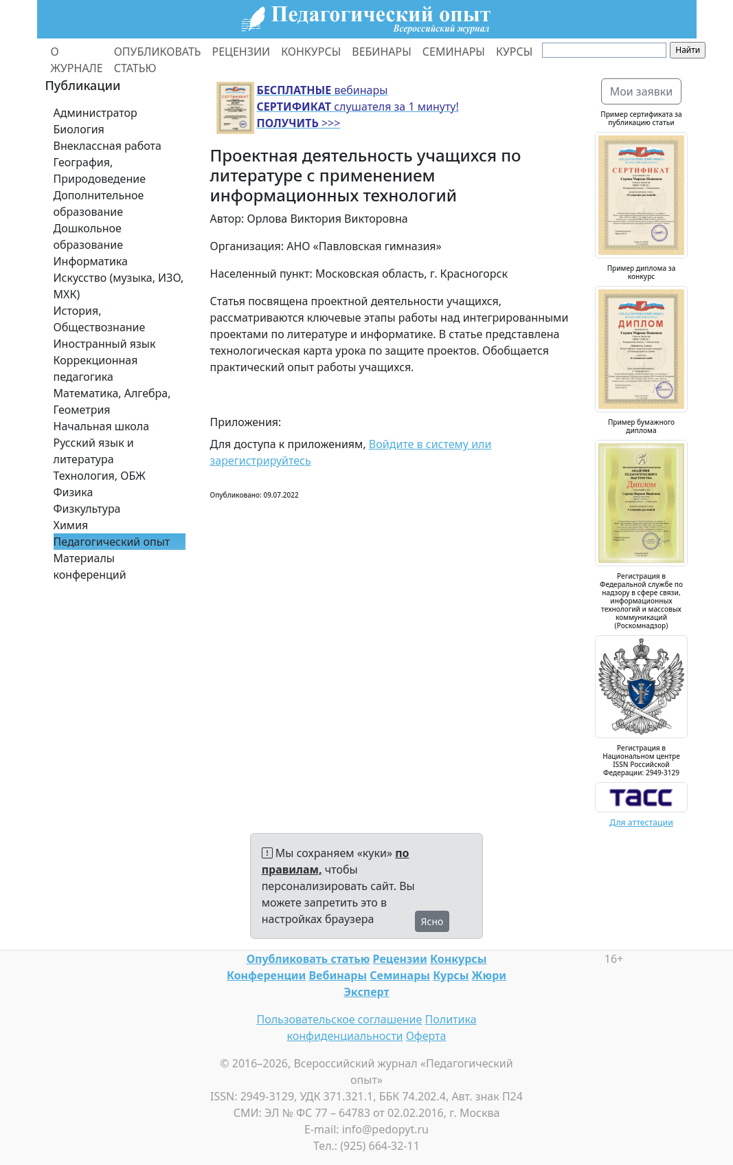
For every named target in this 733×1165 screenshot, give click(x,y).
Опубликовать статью (308, 958)
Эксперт (366, 991)
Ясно (432, 921)
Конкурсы (458, 958)
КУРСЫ (514, 51)
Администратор (95, 112)
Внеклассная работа (107, 145)
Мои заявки (641, 91)
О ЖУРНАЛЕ (77, 60)
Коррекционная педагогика (96, 368)
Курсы (451, 975)
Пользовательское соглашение (339, 1019)
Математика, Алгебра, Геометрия (112, 401)
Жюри (489, 975)
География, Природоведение (100, 170)
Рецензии (400, 958)
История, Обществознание (100, 319)
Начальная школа (102, 426)
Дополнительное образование (99, 203)
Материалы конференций (90, 566)
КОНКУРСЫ (311, 51)
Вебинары (338, 975)
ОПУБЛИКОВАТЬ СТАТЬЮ (157, 60)
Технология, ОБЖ (100, 475)
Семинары (400, 975)
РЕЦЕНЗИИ (241, 51)
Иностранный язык (105, 343)
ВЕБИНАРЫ (381, 51)
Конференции (266, 975)
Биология (79, 129)
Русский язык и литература (94, 451)
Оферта (426, 1035)
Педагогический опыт (112, 541)
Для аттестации (641, 822)
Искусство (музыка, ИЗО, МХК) (119, 286)
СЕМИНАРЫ (453, 51)
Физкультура (87, 508)
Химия (71, 525)
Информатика (91, 261)
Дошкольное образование (89, 236)
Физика (73, 492)
